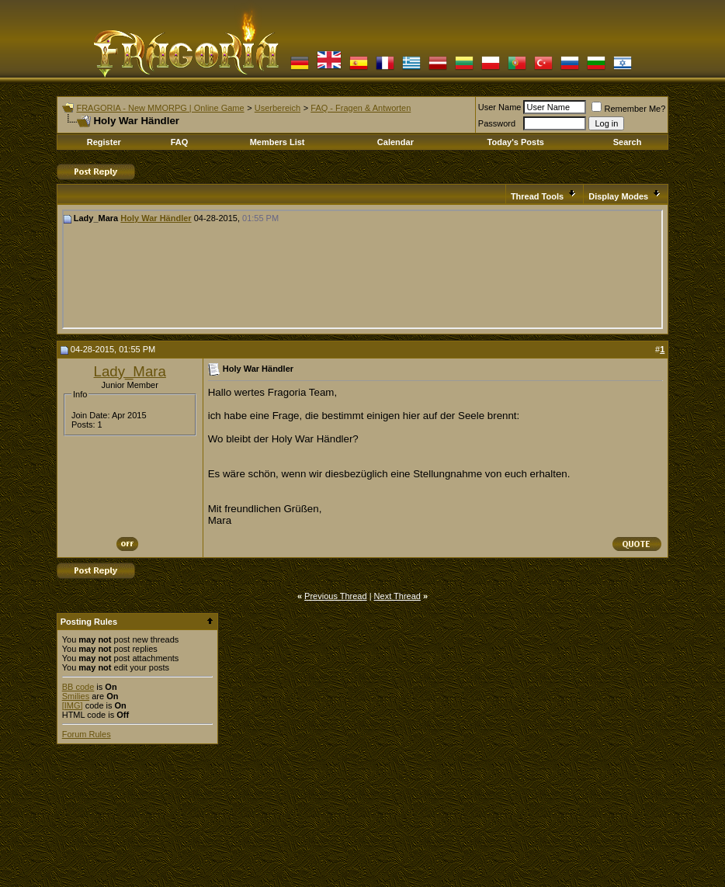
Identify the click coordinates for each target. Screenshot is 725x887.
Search (627, 142)
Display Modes (618, 196)
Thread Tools (537, 196)
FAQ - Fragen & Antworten (360, 108)
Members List (277, 142)
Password (496, 123)
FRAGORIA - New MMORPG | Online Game (160, 108)
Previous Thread (335, 596)
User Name (500, 107)
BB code (78, 686)
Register (104, 142)
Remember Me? (628, 108)
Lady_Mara (130, 371)
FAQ (180, 142)
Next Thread (397, 596)
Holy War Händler (155, 218)
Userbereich (277, 108)
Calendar (395, 142)
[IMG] (72, 705)
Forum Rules (86, 734)
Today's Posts (515, 142)
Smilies (75, 696)
